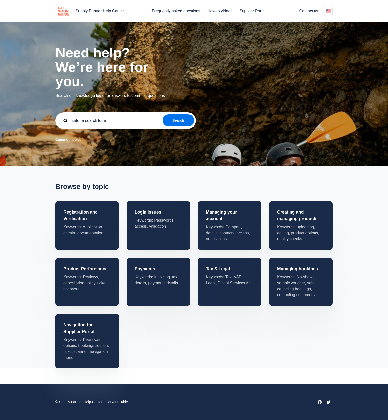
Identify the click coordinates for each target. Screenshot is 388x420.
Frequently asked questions (176, 11)
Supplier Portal (253, 11)
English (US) (328, 11)
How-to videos (219, 11)
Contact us (308, 11)
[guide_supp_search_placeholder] (125, 120)
